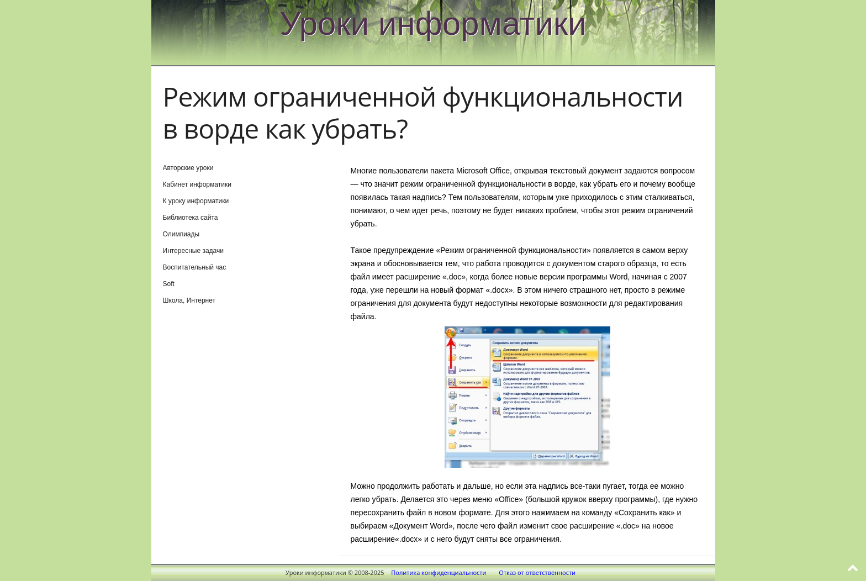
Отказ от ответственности (537, 572)
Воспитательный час (194, 267)
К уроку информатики (196, 201)
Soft (169, 284)
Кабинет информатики (197, 184)
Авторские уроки (188, 168)
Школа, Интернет (189, 300)
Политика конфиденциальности (438, 572)
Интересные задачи (193, 251)
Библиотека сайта (190, 217)
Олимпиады (181, 234)
